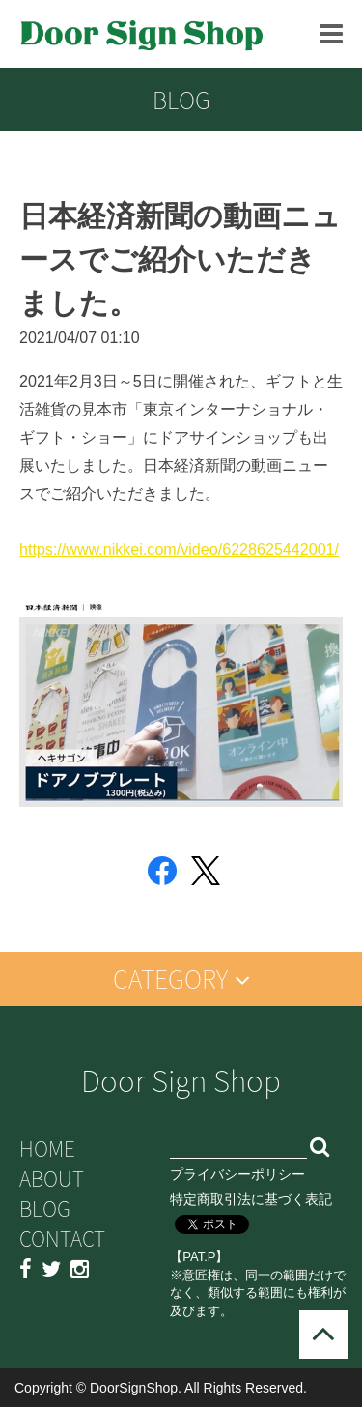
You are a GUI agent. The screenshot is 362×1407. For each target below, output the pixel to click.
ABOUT (51, 1178)
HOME (47, 1148)
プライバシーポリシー (237, 1174)
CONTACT (62, 1238)
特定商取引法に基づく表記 (251, 1199)
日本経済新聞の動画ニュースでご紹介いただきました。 (180, 259)
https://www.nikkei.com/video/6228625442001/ (179, 549)
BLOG (44, 1208)
